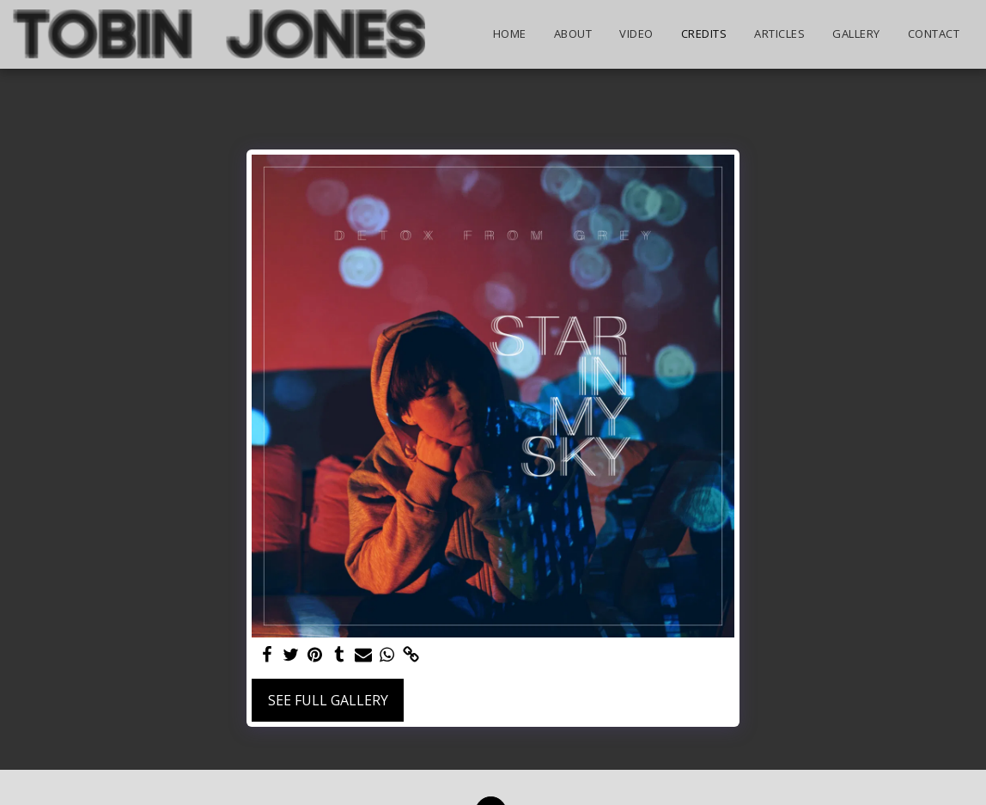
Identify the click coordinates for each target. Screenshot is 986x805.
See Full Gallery (328, 700)
